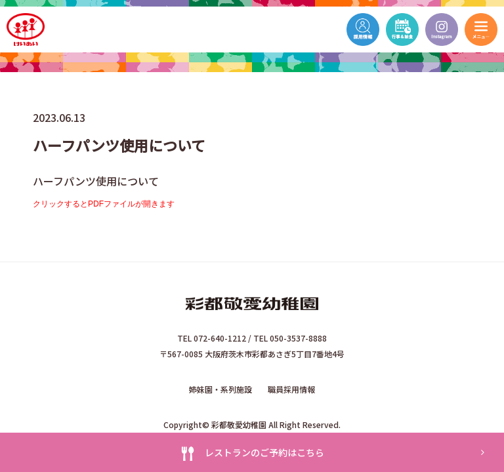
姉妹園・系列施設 (220, 389)
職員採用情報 (291, 389)
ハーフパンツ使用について (96, 181)
